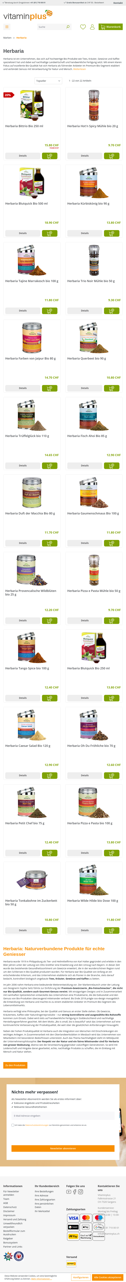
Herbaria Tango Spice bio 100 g (27, 668)
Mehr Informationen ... (41, 1278)
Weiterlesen (79, 69)
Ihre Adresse (41, 1195)
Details (23, 155)
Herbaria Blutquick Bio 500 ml (26, 203)
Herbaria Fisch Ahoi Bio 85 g (87, 436)
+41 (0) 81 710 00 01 (108, 1227)
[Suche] (50, 27)
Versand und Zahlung (14, 1219)
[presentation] (36, 1135)
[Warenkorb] (111, 27)
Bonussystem (10, 1242)
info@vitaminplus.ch (109, 1233)
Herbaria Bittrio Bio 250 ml (24, 126)
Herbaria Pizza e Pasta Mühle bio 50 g (93, 591)
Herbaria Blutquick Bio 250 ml (88, 668)
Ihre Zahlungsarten (45, 1199)
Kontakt (118, 2)
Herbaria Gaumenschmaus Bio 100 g (93, 513)
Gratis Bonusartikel (75, 2)
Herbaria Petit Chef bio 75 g (24, 823)
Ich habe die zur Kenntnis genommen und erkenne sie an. (51, 1125)
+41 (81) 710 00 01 (37, 2)
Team (6, 1198)
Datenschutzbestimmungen (37, 1125)
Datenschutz (10, 1207)
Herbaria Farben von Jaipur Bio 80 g (30, 358)
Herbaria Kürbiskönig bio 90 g (88, 203)
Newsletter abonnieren (63, 1148)
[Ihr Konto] (92, 27)
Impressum (9, 1215)
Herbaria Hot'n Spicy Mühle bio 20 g (92, 126)
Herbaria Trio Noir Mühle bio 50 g (91, 281)
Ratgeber (8, 1238)
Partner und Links (12, 1246)
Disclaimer (8, 1211)
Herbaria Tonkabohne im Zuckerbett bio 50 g (31, 902)
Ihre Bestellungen (44, 1191)
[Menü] (6, 27)
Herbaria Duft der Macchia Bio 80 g (30, 513)
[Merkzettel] (83, 27)
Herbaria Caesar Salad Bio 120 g (27, 746)
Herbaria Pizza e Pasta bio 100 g (89, 823)
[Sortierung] (48, 80)
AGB (5, 1203)
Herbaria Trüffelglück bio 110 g (27, 436)
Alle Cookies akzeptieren (107, 1277)
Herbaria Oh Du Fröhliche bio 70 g (91, 746)
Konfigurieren (81, 1277)
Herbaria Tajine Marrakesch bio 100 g (31, 281)
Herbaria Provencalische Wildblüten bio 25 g (30, 592)
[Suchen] (68, 27)
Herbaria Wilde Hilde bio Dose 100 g (92, 901)
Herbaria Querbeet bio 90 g (86, 358)
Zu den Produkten (15, 1065)
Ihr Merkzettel (42, 1211)
